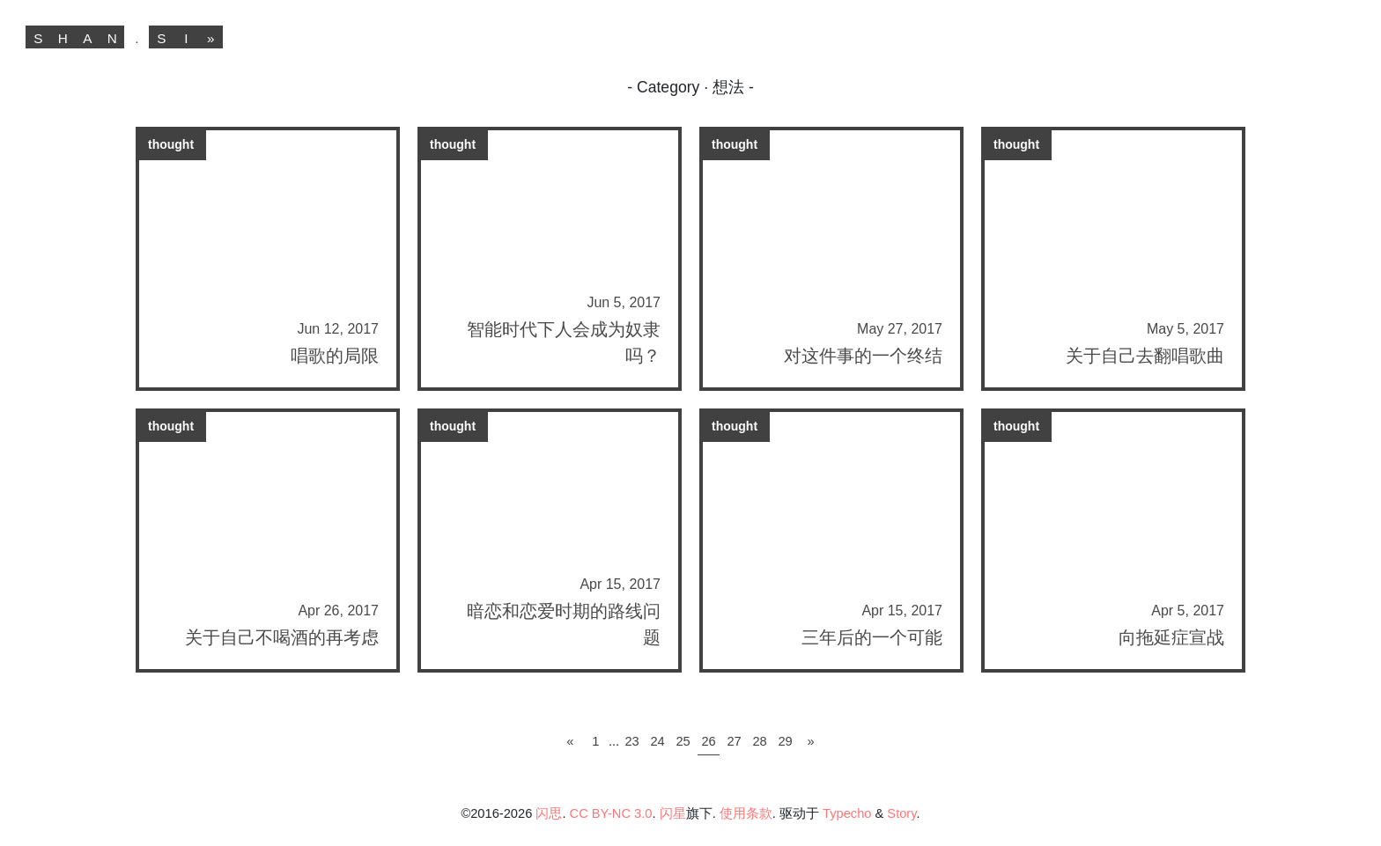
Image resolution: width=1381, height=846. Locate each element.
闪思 (548, 813)
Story (901, 813)
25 (683, 741)
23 (631, 741)
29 (785, 741)
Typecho (847, 813)
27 (734, 741)
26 (708, 741)
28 (759, 741)
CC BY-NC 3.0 (611, 813)
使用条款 (746, 813)
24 (657, 741)
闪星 (673, 813)
